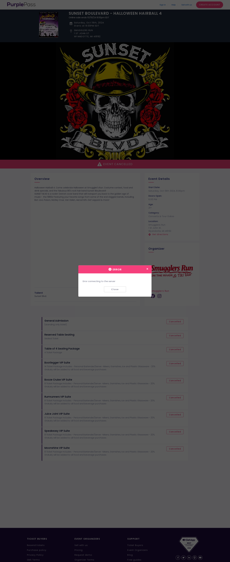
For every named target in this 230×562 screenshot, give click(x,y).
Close (115, 289)
